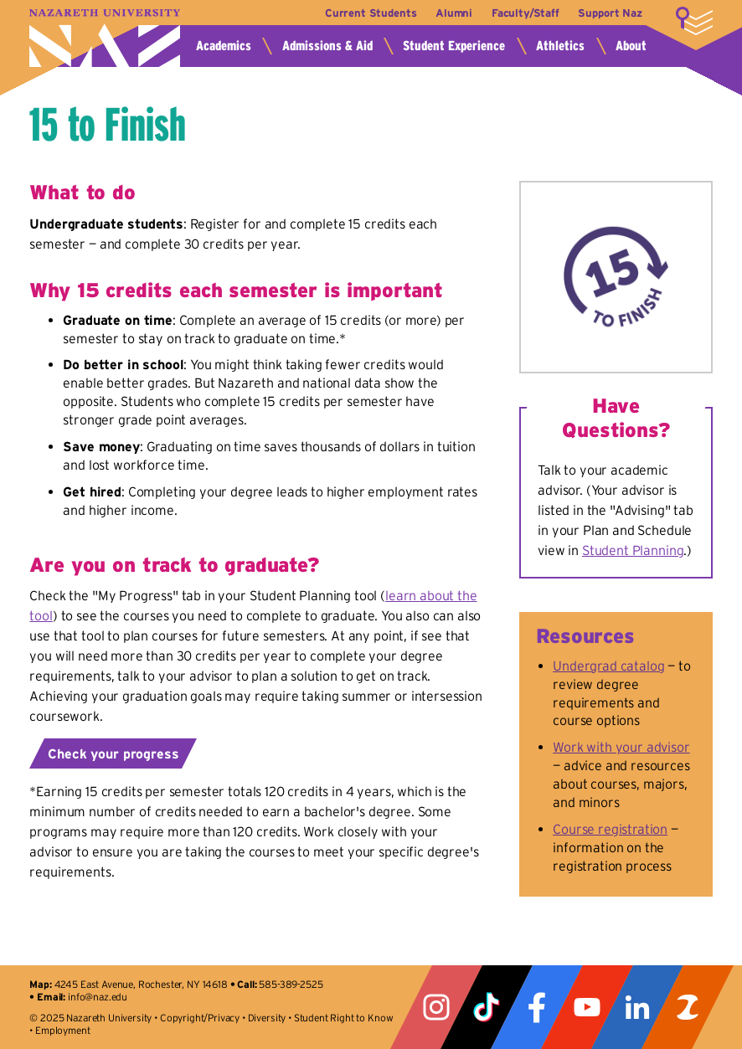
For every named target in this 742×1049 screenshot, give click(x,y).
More (694, 21)
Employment (62, 1030)
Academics (223, 46)
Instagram (436, 1007)
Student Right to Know (344, 1017)
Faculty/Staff (525, 13)
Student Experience (454, 46)
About (631, 46)
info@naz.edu (97, 996)
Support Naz (610, 13)
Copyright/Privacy (200, 1017)
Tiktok (486, 1007)
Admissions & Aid (327, 46)
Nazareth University (104, 38)
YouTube (587, 1007)
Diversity (267, 1017)
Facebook (537, 1007)
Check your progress (113, 753)
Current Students (370, 13)
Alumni (453, 13)
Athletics (560, 46)
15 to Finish (107, 123)
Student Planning (632, 550)
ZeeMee (687, 1007)
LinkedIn (637, 1007)
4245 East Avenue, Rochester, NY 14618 (141, 984)
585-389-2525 (290, 984)
